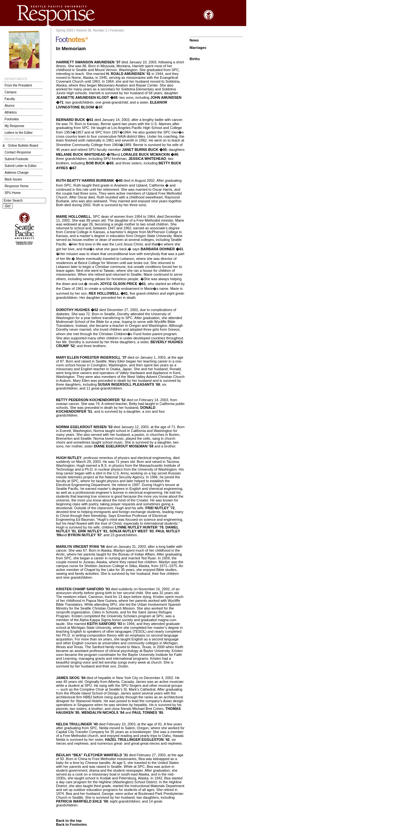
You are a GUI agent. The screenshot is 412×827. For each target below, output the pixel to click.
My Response (14, 126)
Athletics (11, 112)
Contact (18, 152)
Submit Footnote (16, 159)
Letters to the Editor (19, 132)
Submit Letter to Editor (21, 166)
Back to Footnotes (71, 824)
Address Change (17, 172)
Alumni (9, 105)
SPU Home (13, 193)
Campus (10, 92)
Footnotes (12, 119)
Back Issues (13, 179)
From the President (18, 85)
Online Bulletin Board (23, 145)
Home (16, 186)
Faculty (10, 99)
